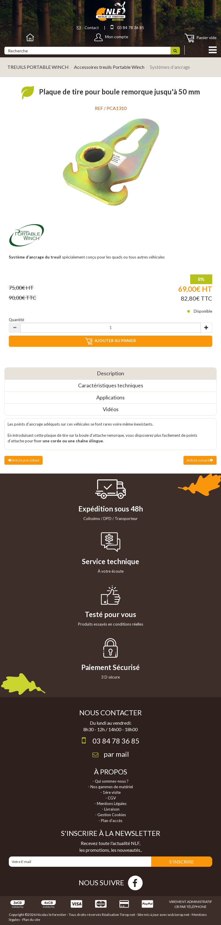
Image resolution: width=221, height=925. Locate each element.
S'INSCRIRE (181, 861)
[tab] (110, 373)
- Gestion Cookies (110, 814)
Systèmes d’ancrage (170, 67)
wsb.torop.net (178, 914)
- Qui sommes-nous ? (110, 781)
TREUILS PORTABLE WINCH (38, 67)
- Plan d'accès (110, 820)
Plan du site (31, 919)
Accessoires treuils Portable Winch (109, 67)
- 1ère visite (110, 792)
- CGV (110, 798)
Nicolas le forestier (51, 914)
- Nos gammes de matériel (110, 786)
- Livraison (110, 809)
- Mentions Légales (110, 803)
